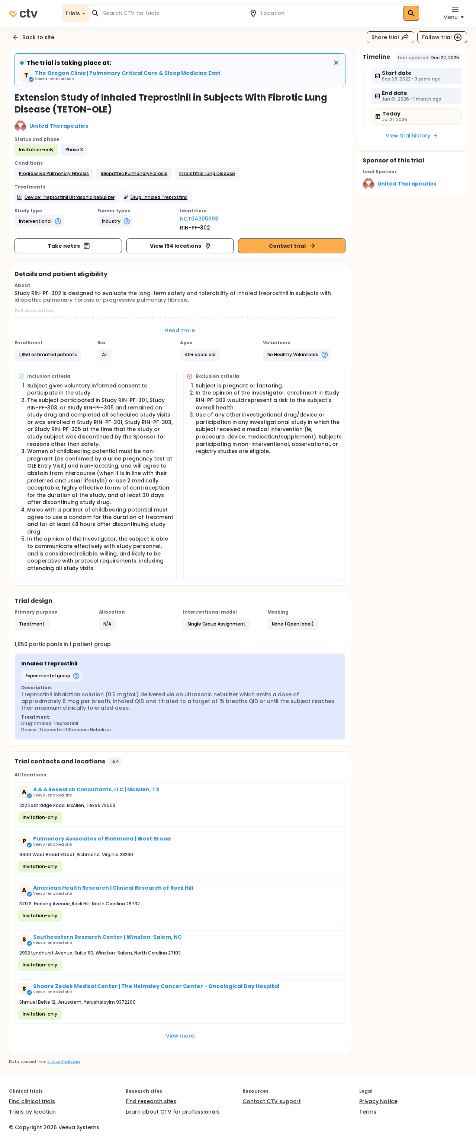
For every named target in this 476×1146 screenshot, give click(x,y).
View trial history (412, 135)
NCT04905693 (199, 218)
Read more (180, 330)
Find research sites (151, 1101)
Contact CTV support (271, 1101)
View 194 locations (180, 246)
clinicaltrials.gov (63, 1061)
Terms (367, 1111)
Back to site (33, 37)
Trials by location (32, 1111)
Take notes (69, 246)
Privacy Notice (378, 1101)
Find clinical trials (32, 1101)
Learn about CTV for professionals (173, 1111)
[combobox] (170, 13)
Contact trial (292, 246)
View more (180, 1035)
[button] (54, 174)
